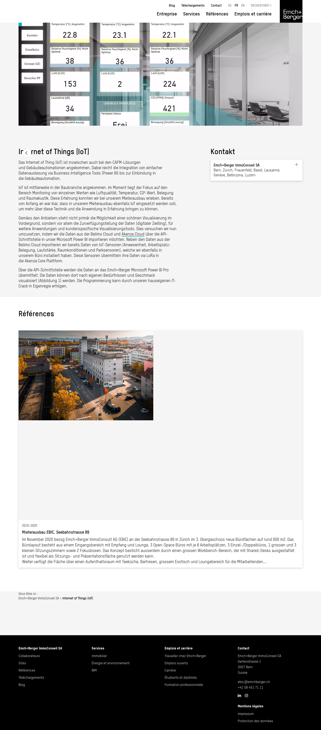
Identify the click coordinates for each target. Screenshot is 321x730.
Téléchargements (193, 5)
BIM (94, 670)
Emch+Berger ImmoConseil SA (27, 153)
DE (230, 5)
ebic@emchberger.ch (254, 682)
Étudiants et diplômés (181, 677)
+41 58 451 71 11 (250, 687)
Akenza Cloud (133, 234)
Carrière (170, 670)
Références (217, 13)
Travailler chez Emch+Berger (185, 656)
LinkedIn (239, 695)
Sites (22, 663)
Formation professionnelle (184, 685)
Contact (216, 5)
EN (243, 5)
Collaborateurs (29, 656)
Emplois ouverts (176, 663)
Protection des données (255, 721)
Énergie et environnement (111, 663)
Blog (172, 5)
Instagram (246, 695)
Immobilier (99, 656)
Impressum (246, 714)
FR (236, 5)
